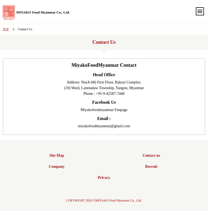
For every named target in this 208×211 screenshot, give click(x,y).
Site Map (56, 155)
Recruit (151, 167)
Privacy (104, 178)
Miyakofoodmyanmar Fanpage (103, 110)
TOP (6, 29)
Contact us (151, 155)
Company (56, 167)
